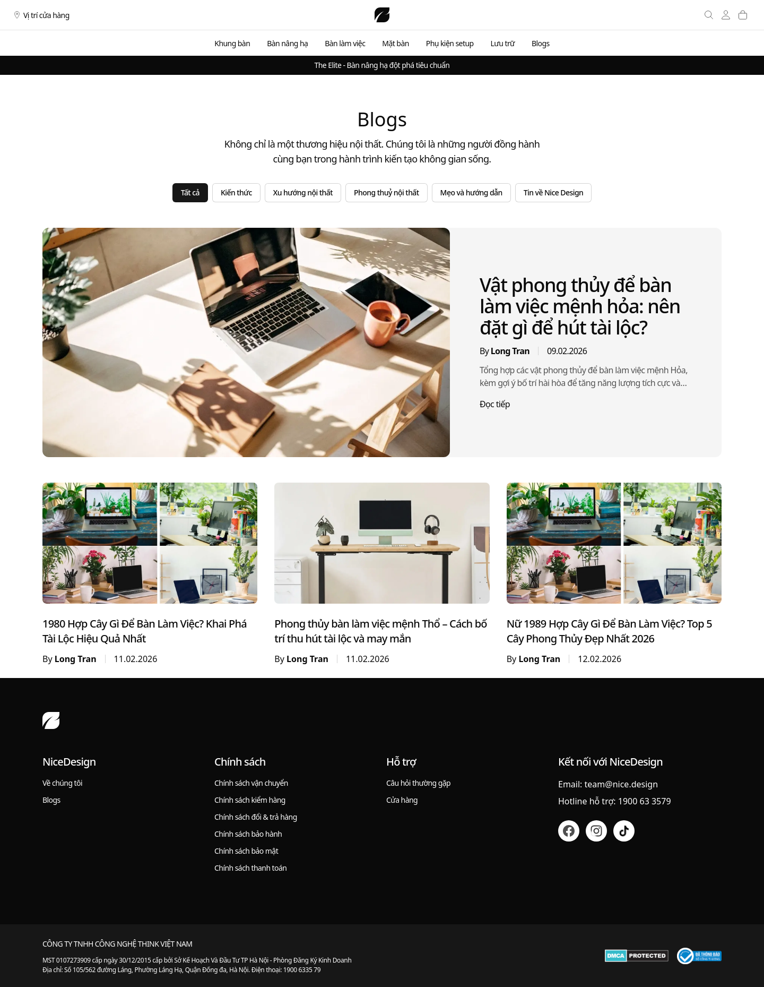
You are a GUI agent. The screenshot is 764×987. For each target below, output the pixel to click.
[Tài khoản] (725, 14)
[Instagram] (596, 831)
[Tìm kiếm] (708, 14)
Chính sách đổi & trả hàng (255, 817)
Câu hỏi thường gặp (418, 783)
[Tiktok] (624, 831)
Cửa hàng (402, 800)
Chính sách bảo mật (246, 851)
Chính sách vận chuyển (251, 783)
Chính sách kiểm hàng (249, 800)
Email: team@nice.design (608, 784)
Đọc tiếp (495, 404)
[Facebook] (568, 831)
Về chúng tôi (62, 783)
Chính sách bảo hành (248, 834)
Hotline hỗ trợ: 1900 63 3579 (614, 801)
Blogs (51, 800)
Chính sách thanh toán (250, 868)
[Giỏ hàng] (742, 14)
